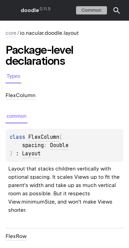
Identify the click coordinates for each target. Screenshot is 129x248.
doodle (30, 10)
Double (59, 145)
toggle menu (10, 10)
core (11, 33)
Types (13, 76)
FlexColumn (43, 137)
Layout (31, 153)
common (91, 10)
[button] (116, 10)
